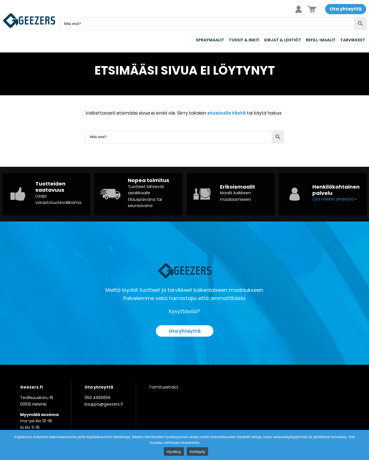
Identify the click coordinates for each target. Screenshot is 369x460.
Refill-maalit (321, 40)
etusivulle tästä (226, 113)
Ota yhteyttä (346, 9)
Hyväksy (174, 452)
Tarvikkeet (352, 40)
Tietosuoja (210, 442)
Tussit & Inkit (244, 40)
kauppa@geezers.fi (103, 404)
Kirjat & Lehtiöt (282, 40)
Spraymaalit (210, 40)
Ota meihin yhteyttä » (334, 199)
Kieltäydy (197, 452)
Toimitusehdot (163, 387)
